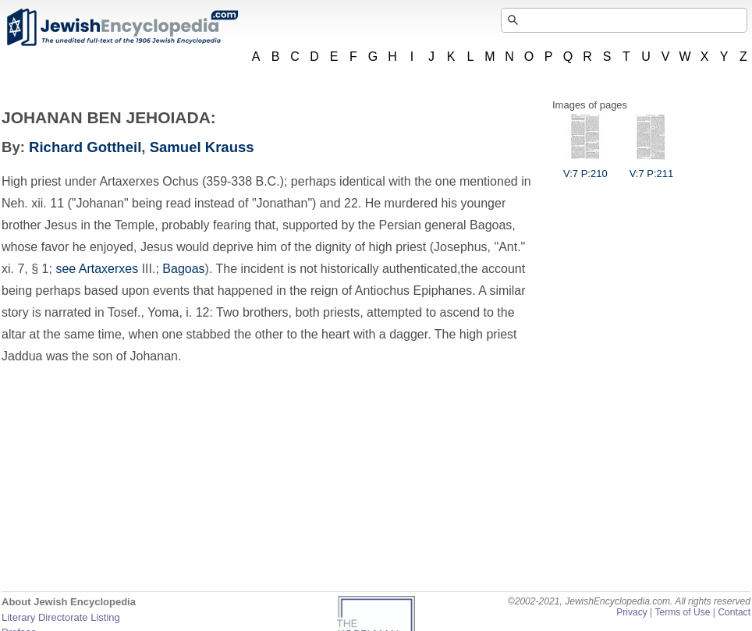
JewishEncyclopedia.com (121, 27)
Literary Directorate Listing (61, 617)
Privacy (631, 612)
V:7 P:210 (585, 167)
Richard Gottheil (85, 147)
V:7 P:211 (652, 167)
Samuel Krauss (202, 147)
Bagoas (183, 268)
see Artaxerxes (96, 268)
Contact (734, 612)
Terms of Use (682, 612)
